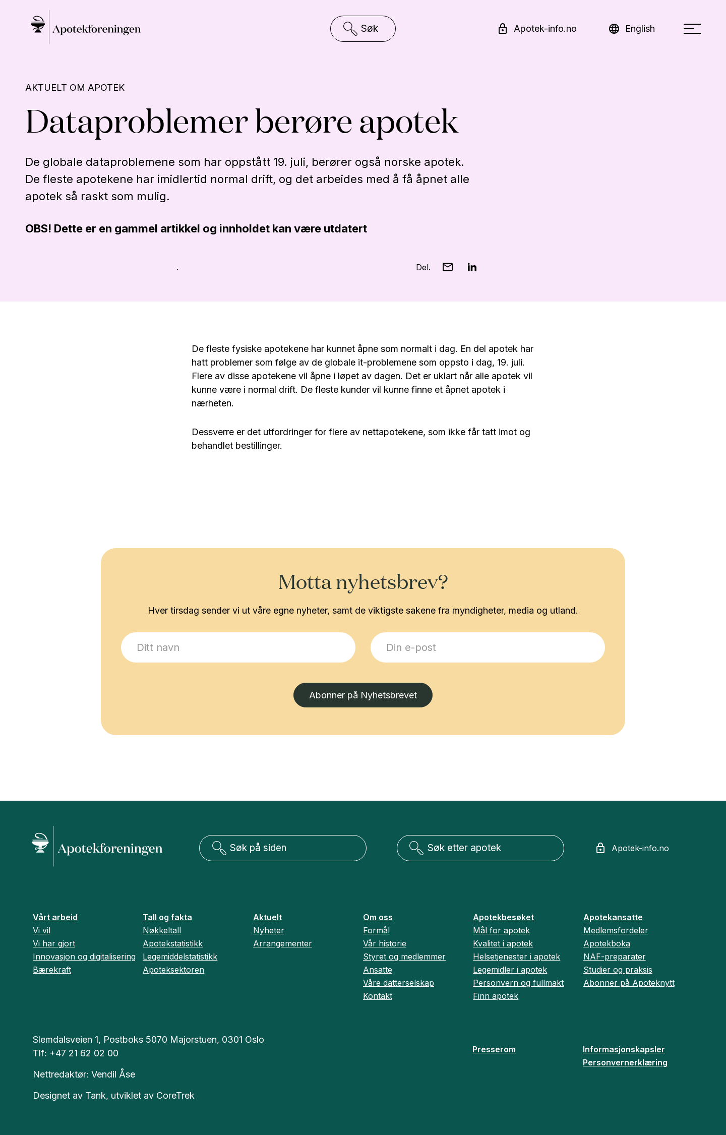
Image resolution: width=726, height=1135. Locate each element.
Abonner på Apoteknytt (629, 983)
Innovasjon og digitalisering (84, 956)
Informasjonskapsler (624, 1049)
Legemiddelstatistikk (180, 956)
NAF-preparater (614, 956)
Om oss (378, 917)
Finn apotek (495, 996)
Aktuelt (267, 917)
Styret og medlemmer (404, 956)
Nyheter (268, 930)
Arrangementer (282, 943)
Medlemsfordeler (615, 930)
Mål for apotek (501, 930)
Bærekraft (52, 970)
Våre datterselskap (398, 983)
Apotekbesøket (503, 917)
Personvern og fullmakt (518, 983)
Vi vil (41, 930)
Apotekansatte (613, 917)
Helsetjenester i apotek (516, 956)
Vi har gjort (54, 943)
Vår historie (384, 943)
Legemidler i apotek (510, 970)
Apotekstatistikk (173, 943)
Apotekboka (606, 943)
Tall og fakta (167, 917)
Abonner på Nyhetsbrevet (363, 695)
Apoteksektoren (173, 970)
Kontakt (377, 996)
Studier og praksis (617, 970)
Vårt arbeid (55, 917)
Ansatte (377, 970)
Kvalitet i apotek (503, 943)
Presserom (494, 1049)
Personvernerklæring (625, 1062)
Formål (376, 930)
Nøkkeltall (162, 930)
